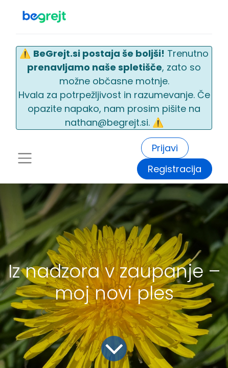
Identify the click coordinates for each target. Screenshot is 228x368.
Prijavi (165, 148)
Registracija (174, 169)
